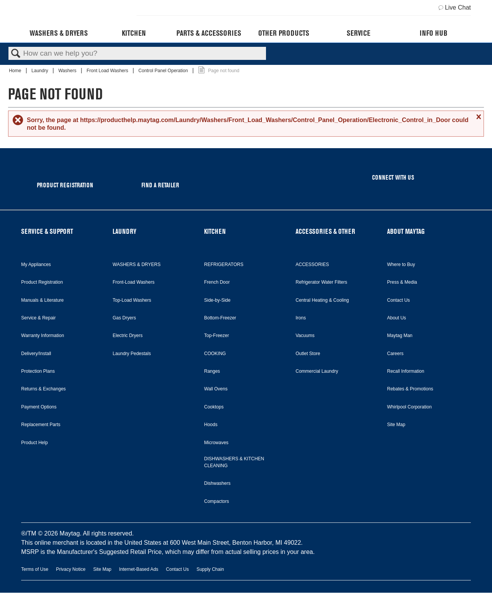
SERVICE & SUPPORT (47, 231)
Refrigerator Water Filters (321, 282)
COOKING (215, 353)
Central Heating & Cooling (322, 300)
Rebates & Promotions (410, 389)
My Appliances (36, 264)
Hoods (211, 424)
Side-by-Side (217, 300)
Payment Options (39, 407)
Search (15, 53)
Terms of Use (34, 569)
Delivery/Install (36, 353)
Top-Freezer (216, 335)
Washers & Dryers (59, 33)
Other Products (283, 33)
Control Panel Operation (163, 70)
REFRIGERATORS (223, 264)
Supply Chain (210, 569)
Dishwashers (217, 483)
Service (358, 33)
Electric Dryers (128, 335)
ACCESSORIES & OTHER (325, 231)
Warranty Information (42, 335)
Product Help (34, 442)
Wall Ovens (216, 389)
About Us (396, 318)
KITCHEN (215, 231)
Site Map (396, 424)
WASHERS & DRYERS (137, 264)
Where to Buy (401, 264)
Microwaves (216, 442)
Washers (68, 70)
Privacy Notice (71, 569)
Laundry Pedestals (132, 353)
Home (15, 70)
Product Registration (42, 282)
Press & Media (402, 282)
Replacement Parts (40, 424)
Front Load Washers (108, 70)
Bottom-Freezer (220, 318)
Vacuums (305, 335)
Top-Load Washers (132, 300)
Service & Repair (38, 318)
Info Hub (433, 33)
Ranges (212, 371)
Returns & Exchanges (43, 389)
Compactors (216, 501)
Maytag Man (399, 335)
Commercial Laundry (317, 371)
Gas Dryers (124, 318)
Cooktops (214, 407)
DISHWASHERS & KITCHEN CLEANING (234, 462)
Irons (301, 318)
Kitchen (134, 33)
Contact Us (398, 300)
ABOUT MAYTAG (406, 231)
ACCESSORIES (312, 264)
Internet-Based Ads (138, 569)
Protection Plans (38, 371)
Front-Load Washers (134, 282)
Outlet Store (308, 353)
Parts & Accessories (208, 33)
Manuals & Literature (42, 300)
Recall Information (405, 371)
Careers (395, 353)
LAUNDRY (124, 231)
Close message (478, 116)
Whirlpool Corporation (409, 407)
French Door (217, 282)
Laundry (41, 70)
